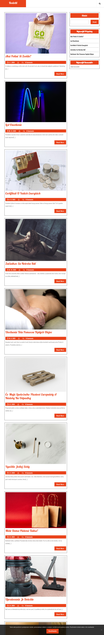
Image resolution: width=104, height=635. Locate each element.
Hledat (84, 15)
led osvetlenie (13, 125)
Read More (61, 74)
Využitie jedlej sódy (17, 467)
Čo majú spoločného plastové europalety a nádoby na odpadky (30, 396)
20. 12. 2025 (12, 131)
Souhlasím (52, 631)
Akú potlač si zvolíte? (18, 56)
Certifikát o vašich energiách (22, 193)
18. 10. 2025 (12, 270)
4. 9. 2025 (12, 473)
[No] (101, 630)
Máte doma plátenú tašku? (21, 531)
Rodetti (13, 3)
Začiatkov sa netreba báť (20, 264)
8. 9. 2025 (12, 404)
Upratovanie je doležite (19, 599)
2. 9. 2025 (12, 537)
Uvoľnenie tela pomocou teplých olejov (28, 332)
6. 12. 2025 (12, 199)
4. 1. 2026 (12, 62)
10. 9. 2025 (12, 338)
